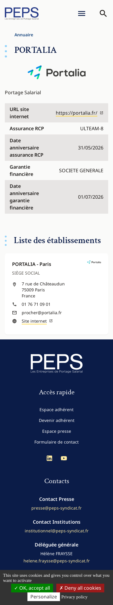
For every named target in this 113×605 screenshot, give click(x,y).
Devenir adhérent (56, 420)
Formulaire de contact (56, 442)
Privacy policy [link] (74, 596)
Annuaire (23, 35)
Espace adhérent (56, 409)
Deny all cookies (80, 588)
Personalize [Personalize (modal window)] (43, 596)
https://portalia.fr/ (79, 113)
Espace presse (56, 431)
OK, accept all (32, 588)
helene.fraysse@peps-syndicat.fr (57, 561)
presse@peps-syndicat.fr (56, 508)
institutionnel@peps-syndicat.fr (57, 531)
